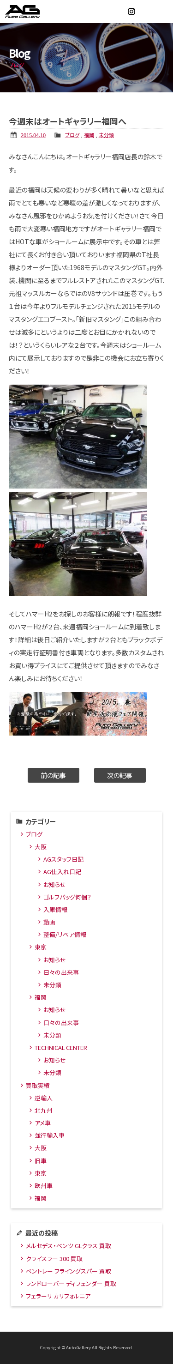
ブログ (72, 135)
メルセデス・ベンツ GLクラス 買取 (68, 1245)
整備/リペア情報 (64, 934)
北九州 (44, 1110)
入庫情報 (55, 909)
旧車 (41, 1160)
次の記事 (119, 775)
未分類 (106, 135)
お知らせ (54, 884)
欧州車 (44, 1185)
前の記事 (53, 775)
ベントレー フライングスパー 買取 (68, 1271)
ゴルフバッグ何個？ (67, 897)
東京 (41, 946)
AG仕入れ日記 (62, 871)
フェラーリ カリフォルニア (58, 1296)
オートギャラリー (32, 11)
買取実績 (38, 1085)
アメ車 (43, 1122)
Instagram (131, 11)
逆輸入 (44, 1097)
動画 (49, 921)
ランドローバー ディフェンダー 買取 (71, 1283)
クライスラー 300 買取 (54, 1258)
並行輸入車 (50, 1135)
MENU (161, 11)
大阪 (41, 846)
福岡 (89, 135)
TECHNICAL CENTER (61, 1047)
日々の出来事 (61, 972)
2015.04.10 (33, 135)
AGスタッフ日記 (63, 859)
